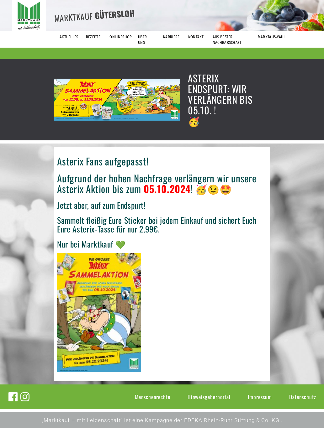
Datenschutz (302, 397)
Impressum (260, 397)
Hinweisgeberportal (209, 397)
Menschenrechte (152, 397)
